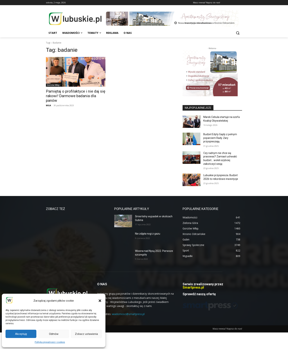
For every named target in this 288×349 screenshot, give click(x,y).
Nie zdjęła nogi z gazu (147, 233)
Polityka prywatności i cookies (50, 342)
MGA (48, 105)
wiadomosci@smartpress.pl (128, 314)
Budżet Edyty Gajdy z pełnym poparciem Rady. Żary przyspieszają (220, 138)
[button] (100, 301)
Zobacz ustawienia (86, 334)
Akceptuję (21, 334)
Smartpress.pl (193, 287)
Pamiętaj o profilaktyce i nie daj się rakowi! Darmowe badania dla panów (75, 96)
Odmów (53, 334)
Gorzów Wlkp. (53, 85)
